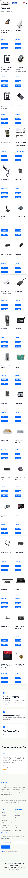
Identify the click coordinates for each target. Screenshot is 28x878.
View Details (5, 48)
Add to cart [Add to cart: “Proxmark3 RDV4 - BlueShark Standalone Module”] (18, 81)
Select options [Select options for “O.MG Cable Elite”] (5, 566)
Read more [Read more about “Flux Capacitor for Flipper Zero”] (4, 528)
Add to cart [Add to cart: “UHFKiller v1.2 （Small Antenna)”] (4, 305)
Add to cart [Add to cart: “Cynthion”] (4, 417)
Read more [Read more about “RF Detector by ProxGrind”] (4, 156)
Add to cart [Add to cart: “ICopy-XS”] (4, 342)
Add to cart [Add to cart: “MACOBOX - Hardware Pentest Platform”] (4, 677)
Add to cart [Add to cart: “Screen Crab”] (18, 305)
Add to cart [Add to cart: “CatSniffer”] (4, 603)
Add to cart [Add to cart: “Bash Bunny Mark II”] (4, 267)
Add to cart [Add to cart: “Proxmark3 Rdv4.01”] (18, 118)
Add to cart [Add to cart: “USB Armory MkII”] (18, 566)
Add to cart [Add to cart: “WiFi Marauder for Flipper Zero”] (18, 640)
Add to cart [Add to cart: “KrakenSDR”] (18, 603)
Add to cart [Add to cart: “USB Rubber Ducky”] (4, 640)
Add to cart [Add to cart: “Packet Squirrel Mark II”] (18, 230)
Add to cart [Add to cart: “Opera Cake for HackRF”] (18, 379)
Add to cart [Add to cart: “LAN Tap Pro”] (18, 193)
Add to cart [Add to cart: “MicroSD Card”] (18, 528)
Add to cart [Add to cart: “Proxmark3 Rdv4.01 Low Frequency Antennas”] (4, 118)
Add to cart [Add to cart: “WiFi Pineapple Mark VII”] (4, 230)
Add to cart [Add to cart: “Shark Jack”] (18, 267)
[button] (13, 3)
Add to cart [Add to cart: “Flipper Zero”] (4, 454)
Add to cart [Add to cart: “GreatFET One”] (18, 417)
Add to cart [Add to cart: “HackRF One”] (18, 342)
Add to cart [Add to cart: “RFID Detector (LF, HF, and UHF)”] (18, 677)
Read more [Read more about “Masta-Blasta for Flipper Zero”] (17, 454)
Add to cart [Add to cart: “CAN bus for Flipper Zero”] (4, 491)
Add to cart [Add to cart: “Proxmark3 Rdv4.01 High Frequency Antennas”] (4, 81)
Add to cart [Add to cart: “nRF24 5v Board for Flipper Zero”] (18, 491)
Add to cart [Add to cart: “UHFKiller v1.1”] (18, 44)
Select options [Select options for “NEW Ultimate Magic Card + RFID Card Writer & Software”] (18, 156)
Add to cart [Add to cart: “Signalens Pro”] (4, 193)
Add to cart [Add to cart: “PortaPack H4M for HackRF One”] (4, 379)
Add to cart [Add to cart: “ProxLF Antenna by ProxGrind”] (4, 44)
